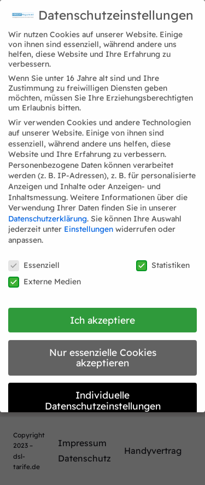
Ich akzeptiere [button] (102, 314)
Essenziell (34, 260)
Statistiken (163, 260)
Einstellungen (88, 224)
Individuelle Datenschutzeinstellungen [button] (103, 394)
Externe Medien (44, 276)
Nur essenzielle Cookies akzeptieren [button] (102, 352)
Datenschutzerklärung (47, 213)
